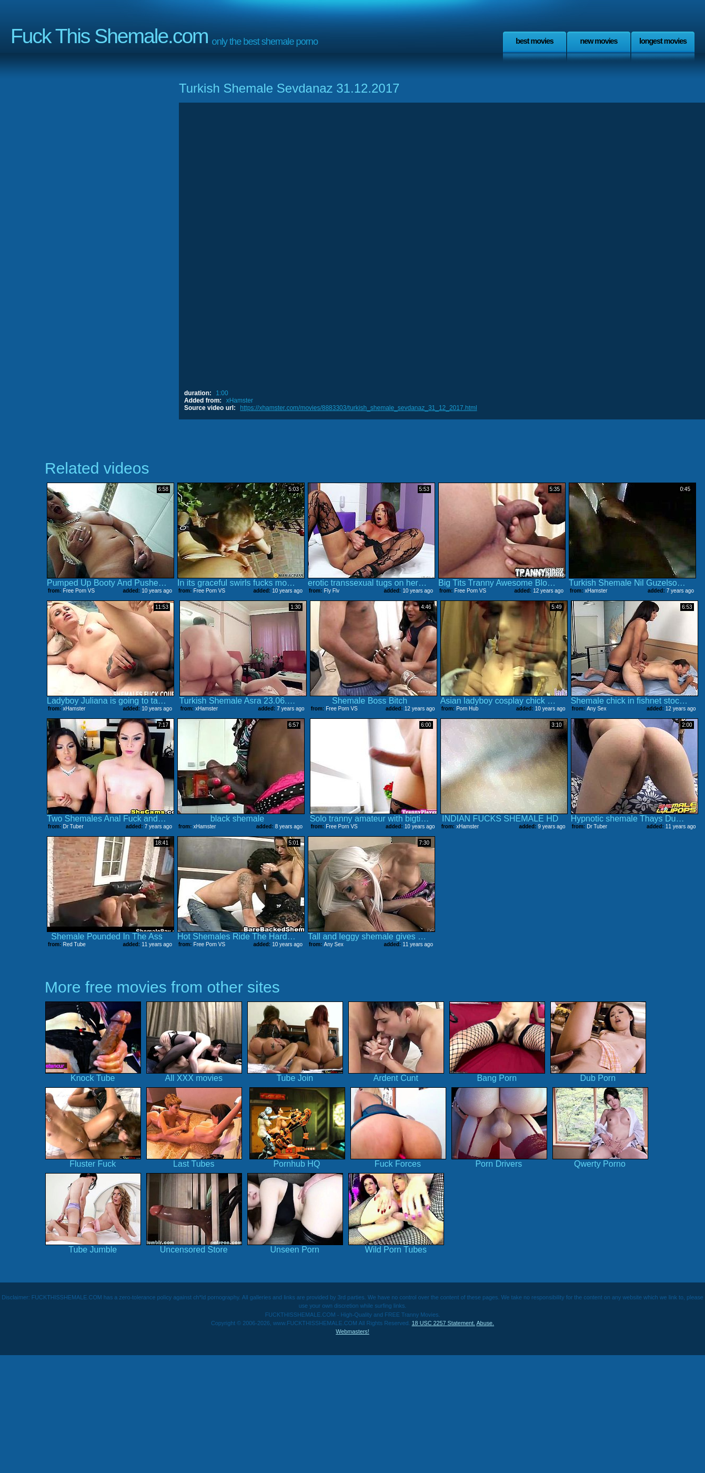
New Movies (598, 41)
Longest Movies (663, 41)
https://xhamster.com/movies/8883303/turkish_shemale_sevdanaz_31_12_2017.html (358, 408)
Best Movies (534, 41)
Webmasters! (352, 1331)
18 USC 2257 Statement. (443, 1323)
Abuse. (485, 1323)
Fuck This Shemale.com (109, 36)
